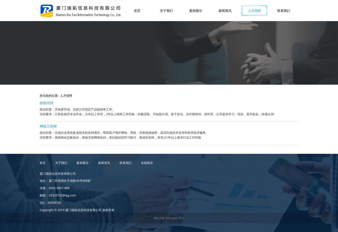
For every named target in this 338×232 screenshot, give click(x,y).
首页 (137, 10)
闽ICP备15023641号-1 (169, 218)
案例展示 (195, 10)
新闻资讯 (225, 10)
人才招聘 (254, 10)
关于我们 (166, 10)
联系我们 (283, 10)
